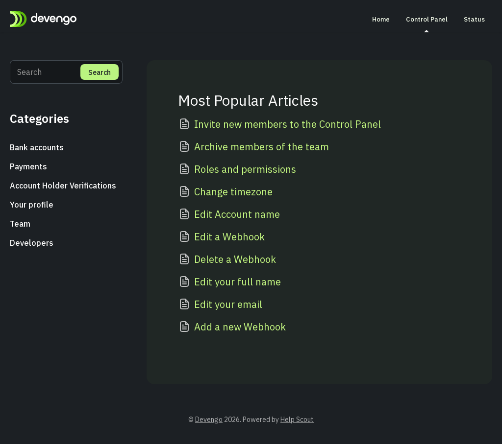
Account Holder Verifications (63, 185)
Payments (28, 166)
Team (20, 224)
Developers (31, 243)
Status (474, 19)
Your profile (31, 205)
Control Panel (427, 23)
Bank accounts (37, 147)
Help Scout (297, 419)
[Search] (66, 72)
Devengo (209, 419)
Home (381, 19)
